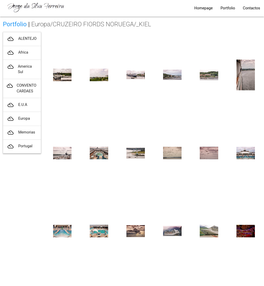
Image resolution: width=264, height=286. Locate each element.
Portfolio (228, 8)
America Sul (19, 69)
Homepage (203, 8)
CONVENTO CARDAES (21, 88)
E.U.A (17, 105)
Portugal (19, 146)
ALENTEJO (21, 39)
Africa (17, 53)
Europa (18, 119)
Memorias (21, 133)
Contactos (251, 8)
